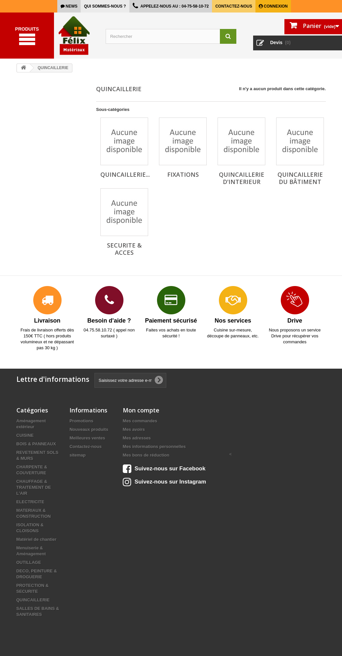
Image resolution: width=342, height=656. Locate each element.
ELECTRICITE (30, 501)
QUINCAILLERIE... (125, 174)
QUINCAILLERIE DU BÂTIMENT (300, 178)
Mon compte (141, 410)
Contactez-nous (233, 6)
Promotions (81, 420)
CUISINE (25, 435)
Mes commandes (140, 420)
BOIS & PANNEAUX (36, 443)
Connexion (275, 6)
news (71, 6)
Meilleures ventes (87, 437)
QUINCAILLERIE (33, 599)
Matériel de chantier (36, 539)
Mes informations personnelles (154, 446)
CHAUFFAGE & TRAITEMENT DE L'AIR (33, 487)
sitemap (77, 455)
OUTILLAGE (28, 562)
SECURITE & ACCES (124, 248)
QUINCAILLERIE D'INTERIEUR (241, 178)
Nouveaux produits (88, 429)
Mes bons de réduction (146, 455)
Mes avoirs (134, 429)
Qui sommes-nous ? (105, 6)
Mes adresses (137, 437)
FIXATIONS (183, 174)
